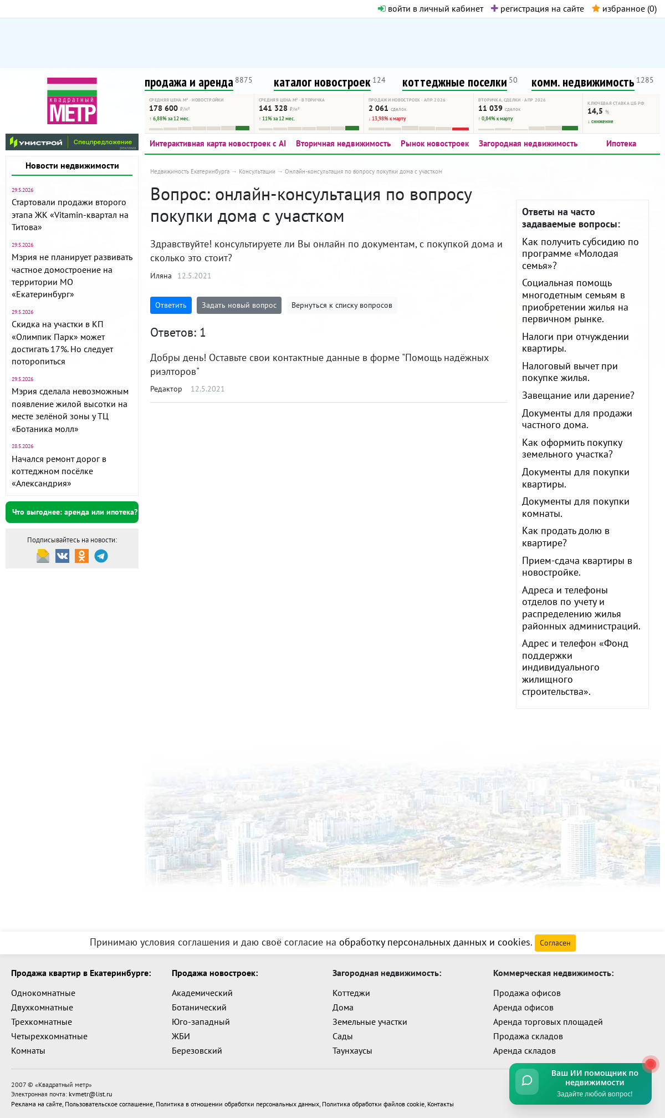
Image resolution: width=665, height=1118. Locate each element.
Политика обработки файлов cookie (373, 1102)
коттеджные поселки (454, 82)
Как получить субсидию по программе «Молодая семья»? (580, 253)
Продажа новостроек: (215, 972)
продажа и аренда (189, 82)
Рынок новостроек (435, 143)
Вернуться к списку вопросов (341, 305)
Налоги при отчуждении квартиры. (575, 342)
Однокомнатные (43, 992)
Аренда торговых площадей (548, 1021)
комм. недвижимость (583, 82)
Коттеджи (351, 992)
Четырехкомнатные (49, 1035)
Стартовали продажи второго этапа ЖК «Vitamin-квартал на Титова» (70, 214)
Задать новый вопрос (239, 305)
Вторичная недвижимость (343, 143)
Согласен (555, 943)
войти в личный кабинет (430, 8)
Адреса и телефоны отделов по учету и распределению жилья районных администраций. (581, 607)
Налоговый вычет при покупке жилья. (570, 371)
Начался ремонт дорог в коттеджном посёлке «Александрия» (59, 471)
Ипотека (621, 143)
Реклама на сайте (36, 1102)
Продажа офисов (527, 992)
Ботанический (199, 1007)
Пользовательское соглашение (109, 1102)
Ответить (171, 305)
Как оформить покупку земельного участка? (572, 448)
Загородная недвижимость (528, 143)
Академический (202, 992)
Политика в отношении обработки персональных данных (237, 1102)
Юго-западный (201, 1021)
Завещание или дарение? (578, 395)
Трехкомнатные (41, 1021)
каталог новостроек (322, 82)
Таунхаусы (352, 1050)
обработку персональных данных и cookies (434, 942)
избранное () (624, 8)
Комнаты (28, 1050)
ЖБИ (181, 1035)
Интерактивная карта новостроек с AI (218, 143)
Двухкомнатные (42, 1007)
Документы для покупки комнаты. (576, 507)
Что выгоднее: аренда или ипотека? (74, 512)
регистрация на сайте (537, 8)
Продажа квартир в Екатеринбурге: (81, 972)
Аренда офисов (523, 1007)
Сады (342, 1035)
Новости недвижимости (72, 165)
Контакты (440, 1102)
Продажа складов (528, 1035)
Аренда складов (524, 1050)
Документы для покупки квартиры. (576, 477)
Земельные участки (369, 1021)
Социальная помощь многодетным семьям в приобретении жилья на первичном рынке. (575, 300)
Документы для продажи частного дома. (577, 418)
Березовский (197, 1050)
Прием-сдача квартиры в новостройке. (577, 566)
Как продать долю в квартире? (566, 536)
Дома (343, 1007)
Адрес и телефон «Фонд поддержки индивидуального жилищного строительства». (575, 667)
